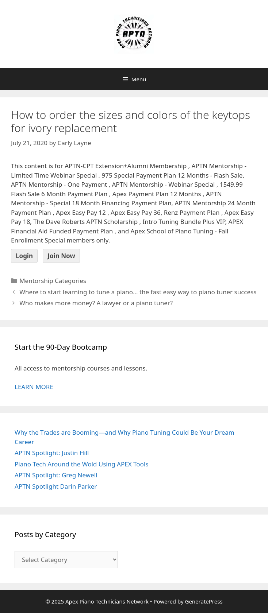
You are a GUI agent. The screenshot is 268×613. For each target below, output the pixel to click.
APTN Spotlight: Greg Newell (56, 475)
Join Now (61, 256)
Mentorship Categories (52, 280)
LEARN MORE (34, 387)
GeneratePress (203, 601)
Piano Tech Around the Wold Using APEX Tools (81, 464)
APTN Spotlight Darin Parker (56, 486)
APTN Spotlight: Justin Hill (52, 453)
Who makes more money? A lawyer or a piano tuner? (96, 303)
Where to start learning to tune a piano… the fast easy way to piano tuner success (137, 292)
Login (24, 256)
